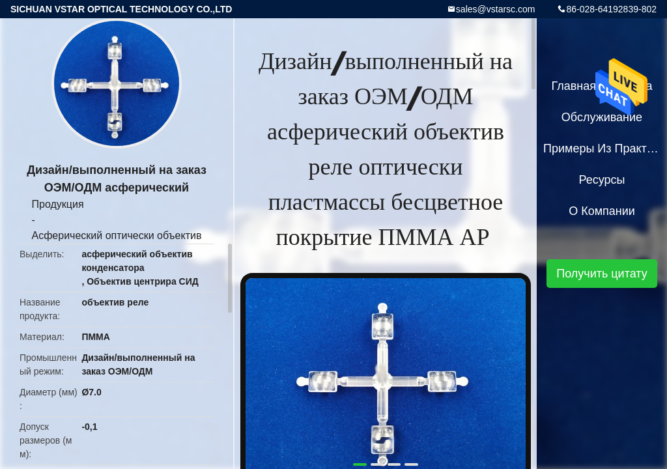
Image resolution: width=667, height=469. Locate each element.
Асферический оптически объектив (117, 235)
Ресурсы (602, 179)
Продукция (58, 204)
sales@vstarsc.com (495, 9)
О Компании (602, 211)
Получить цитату (601, 273)
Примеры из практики (601, 148)
